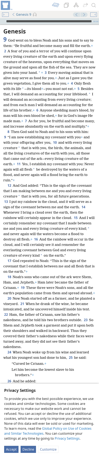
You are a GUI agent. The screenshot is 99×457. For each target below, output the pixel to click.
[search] (93, 5)
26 (9, 381)
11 (18, 164)
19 (22, 287)
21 (22, 303)
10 (54, 142)
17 (9, 260)
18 (9, 277)
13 (6, 201)
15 (75, 217)
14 (83, 207)
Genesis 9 (21, 14)
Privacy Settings (67, 438)
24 (9, 352)
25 (70, 357)
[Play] (2, 21)
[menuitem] (6, 5)
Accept (11, 449)
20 (9, 298)
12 (9, 185)
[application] (49, 21)
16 (35, 239)
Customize (48, 449)
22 (6, 314)
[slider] (49, 21)
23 (85, 320)
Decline (28, 449)
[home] (6, 5)
